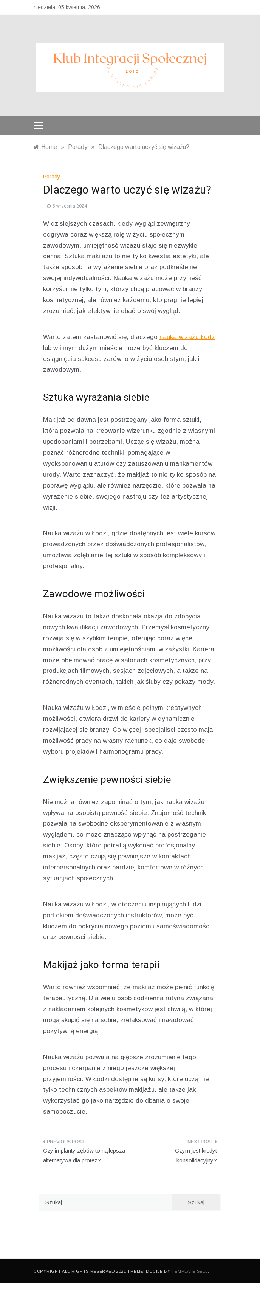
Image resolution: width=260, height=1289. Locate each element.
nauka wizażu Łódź (187, 337)
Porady (51, 177)
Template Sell (189, 1271)
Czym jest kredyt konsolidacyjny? (196, 1155)
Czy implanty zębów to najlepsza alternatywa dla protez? (84, 1155)
